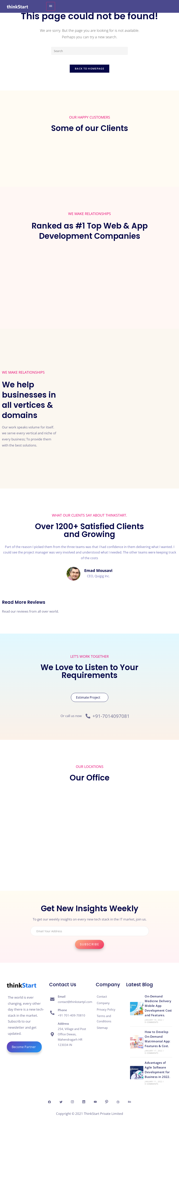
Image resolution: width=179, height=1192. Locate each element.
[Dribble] (127, 1104)
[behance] (143, 1104)
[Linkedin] (82, 1104)
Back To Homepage (89, 70)
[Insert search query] (89, 51)
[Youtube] (97, 1104)
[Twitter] (51, 1104)
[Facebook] (36, 1104)
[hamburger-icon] (50, 6)
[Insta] (66, 1104)
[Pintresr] (112, 1104)
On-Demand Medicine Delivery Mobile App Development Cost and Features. (158, 1008)
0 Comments (151, 1024)
